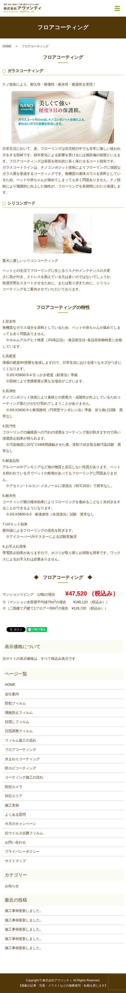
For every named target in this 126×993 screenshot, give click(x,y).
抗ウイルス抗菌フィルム (24, 833)
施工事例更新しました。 (24, 911)
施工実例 (12, 805)
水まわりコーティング (22, 759)
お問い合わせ (15, 842)
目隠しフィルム (17, 722)
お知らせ (12, 886)
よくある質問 (15, 814)
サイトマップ (15, 861)
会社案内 (12, 694)
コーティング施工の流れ (24, 777)
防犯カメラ (13, 787)
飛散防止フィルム (19, 713)
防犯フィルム (15, 703)
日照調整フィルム (19, 731)
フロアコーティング (20, 750)
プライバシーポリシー (22, 851)
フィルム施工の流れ (20, 740)
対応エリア (13, 796)
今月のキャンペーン (20, 824)
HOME (6, 46)
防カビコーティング (20, 768)
